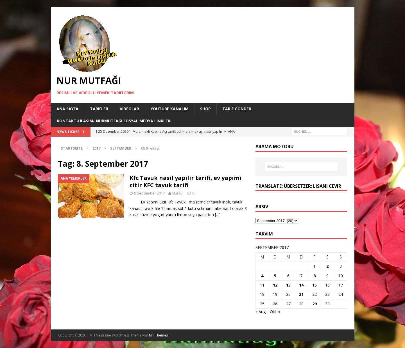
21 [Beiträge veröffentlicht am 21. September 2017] (301, 294)
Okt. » (275, 311)
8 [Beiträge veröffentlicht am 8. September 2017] (314, 275)
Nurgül (178, 193)
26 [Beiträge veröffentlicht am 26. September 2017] (275, 303)
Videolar (129, 108)
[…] (218, 214)
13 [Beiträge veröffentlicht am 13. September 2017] (288, 285)
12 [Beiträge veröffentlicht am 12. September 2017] (275, 285)
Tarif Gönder (236, 108)
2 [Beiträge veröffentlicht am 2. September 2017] (327, 266)
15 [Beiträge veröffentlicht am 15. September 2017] (314, 285)
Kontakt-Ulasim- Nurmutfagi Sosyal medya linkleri (114, 120)
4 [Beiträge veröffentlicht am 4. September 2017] (262, 275)
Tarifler (99, 108)
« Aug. (260, 311)
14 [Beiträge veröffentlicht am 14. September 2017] (301, 285)
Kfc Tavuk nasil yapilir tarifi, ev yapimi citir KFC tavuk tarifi (185, 181)
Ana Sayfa (67, 108)
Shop (205, 108)
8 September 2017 (149, 193)
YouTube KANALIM (170, 108)
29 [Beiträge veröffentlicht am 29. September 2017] (314, 303)
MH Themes (158, 335)
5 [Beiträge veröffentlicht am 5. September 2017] (275, 275)
